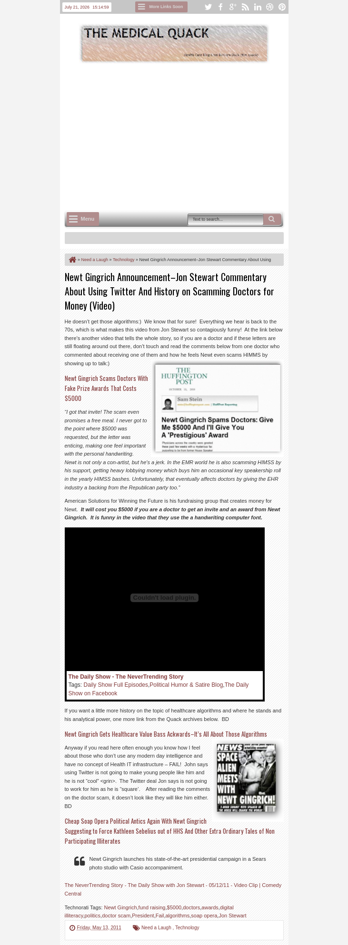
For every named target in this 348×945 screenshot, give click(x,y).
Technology (187, 927)
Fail (160, 915)
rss (245, 7)
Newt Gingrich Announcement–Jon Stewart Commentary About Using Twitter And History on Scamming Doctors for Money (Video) (169, 291)
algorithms (178, 915)
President (143, 915)
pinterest (282, 7)
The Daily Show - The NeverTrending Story (126, 676)
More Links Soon (166, 6)
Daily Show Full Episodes (116, 685)
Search (272, 219)
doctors (191, 907)
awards (209, 907)
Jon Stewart (232, 915)
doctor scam (116, 915)
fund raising (152, 907)
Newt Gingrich (120, 907)
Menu (88, 219)
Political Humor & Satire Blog (186, 685)
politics (92, 915)
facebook (220, 7)
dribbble (270, 7)
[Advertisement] (206, 136)
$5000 (174, 907)
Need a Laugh (157, 927)
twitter (208, 7)
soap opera (204, 915)
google (233, 7)
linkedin (257, 7)
